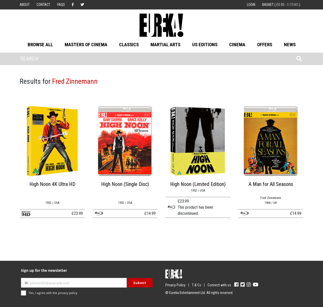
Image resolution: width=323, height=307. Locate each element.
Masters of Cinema (86, 45)
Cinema (237, 45)
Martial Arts (165, 45)
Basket (281, 5)
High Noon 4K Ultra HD (52, 184)
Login (251, 5)
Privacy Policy (175, 285)
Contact (43, 5)
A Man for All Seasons (271, 184)
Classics (129, 45)
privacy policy (67, 293)
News (290, 45)
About (25, 5)
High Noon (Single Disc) (125, 184)
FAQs (61, 5)
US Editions (204, 45)
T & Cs (196, 285)
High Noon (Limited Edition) (198, 184)
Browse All (40, 45)
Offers (264, 45)
